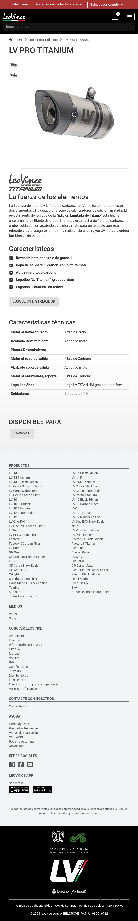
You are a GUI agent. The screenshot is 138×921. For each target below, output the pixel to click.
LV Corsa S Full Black (86, 486)
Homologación (19, 724)
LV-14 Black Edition (85, 473)
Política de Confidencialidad (33, 905)
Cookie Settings (65, 905)
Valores (14, 658)
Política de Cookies (91, 905)
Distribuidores (18, 675)
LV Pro (13, 530)
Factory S (15, 539)
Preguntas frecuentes (24, 728)
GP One (14, 552)
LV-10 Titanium (19, 508)
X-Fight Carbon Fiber (23, 578)
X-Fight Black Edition (86, 574)
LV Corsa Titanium (84, 495)
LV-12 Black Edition (22, 513)
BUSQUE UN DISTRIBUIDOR (33, 301)
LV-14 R (77, 477)
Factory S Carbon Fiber (24, 543)
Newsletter (16, 746)
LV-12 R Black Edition (86, 517)
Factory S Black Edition (87, 539)
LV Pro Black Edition (85, 530)
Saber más (16, 783)
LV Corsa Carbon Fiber (24, 495)
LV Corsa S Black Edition (25, 486)
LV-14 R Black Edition (23, 482)
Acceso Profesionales (23, 688)
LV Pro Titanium (82, 534)
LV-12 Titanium (82, 513)
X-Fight (14, 574)
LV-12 (76, 508)
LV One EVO (17, 521)
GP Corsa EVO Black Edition (91, 570)
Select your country (106, 4)
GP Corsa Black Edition (24, 565)
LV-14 (13, 473)
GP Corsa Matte (82, 565)
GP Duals (78, 548)
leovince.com (50, 913)
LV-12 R (14, 517)
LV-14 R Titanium (83, 482)
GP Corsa (78, 561)
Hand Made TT (82, 578)
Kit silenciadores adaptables (91, 592)
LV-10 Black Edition (85, 499)
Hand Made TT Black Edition (28, 583)
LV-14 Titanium (19, 477)
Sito (74, 587)
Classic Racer (81, 552)
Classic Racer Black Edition (27, 556)
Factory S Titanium (84, 543)
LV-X (12, 561)
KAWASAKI (21, 433)
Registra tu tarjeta (21, 741)
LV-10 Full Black (20, 504)
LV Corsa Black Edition (87, 491)
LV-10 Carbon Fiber (85, 504)
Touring (14, 587)
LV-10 (13, 499)
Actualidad (16, 636)
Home (15, 40)
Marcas (14, 653)
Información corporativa (25, 644)
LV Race (14, 548)
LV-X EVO (78, 556)
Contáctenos (18, 706)
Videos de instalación (23, 732)
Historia (14, 649)
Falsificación (17, 680)
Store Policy (115, 905)
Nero (75, 526)
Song (12, 618)
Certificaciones (19, 666)
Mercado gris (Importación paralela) (33, 684)
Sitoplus (14, 592)
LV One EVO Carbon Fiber (26, 526)
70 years (15, 671)
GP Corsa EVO (19, 570)
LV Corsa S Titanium (23, 491)
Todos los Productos (44, 40)
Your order (16, 737)
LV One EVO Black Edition (89, 521)
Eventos (14, 640)
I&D (11, 662)
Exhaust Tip (80, 583)
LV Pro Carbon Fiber (22, 534)
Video (13, 614)
